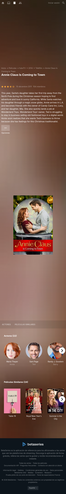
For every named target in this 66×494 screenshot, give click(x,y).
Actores (6, 324)
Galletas (21, 470)
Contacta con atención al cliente (50, 465)
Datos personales (56, 470)
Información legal (9, 470)
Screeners (39, 473)
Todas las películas (40, 463)
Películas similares (25, 324)
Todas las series (25, 463)
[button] (12, 355)
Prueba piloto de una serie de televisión (20, 475)
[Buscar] (63, 3)
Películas (12, 68)
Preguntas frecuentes (28, 465)
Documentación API (11, 465)
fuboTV (22, 68)
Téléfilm (38, 68)
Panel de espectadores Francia (48, 475)
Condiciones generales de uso (37, 470)
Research (48, 473)
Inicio (3, 68)
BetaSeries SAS (20, 473)
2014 (30, 68)
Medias (30, 473)
